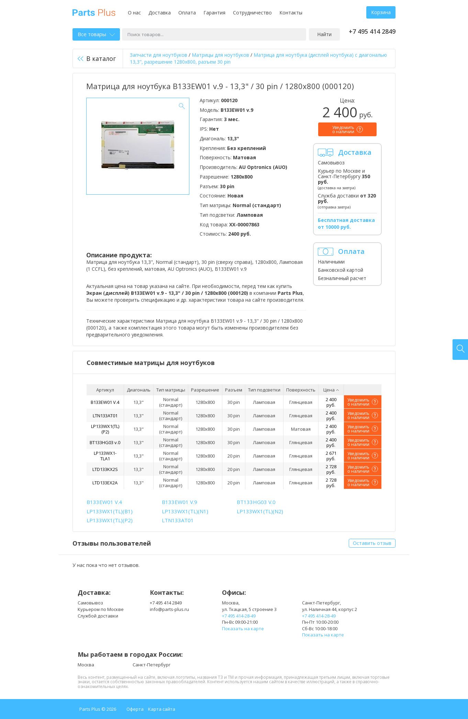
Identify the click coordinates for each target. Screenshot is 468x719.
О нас (134, 12)
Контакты (290, 12)
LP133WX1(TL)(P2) (105, 429)
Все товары (96, 34)
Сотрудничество (252, 12)
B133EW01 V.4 (105, 402)
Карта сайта (161, 709)
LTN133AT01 (105, 415)
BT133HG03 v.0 (105, 442)
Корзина (381, 12)
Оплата (187, 12)
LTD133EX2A (105, 483)
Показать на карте (243, 628)
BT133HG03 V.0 (256, 501)
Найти (324, 34)
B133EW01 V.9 (179, 501)
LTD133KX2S (105, 469)
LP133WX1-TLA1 (105, 456)
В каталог (97, 58)
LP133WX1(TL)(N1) (185, 511)
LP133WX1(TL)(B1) (110, 511)
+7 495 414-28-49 (239, 616)
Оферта (135, 709)
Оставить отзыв (372, 543)
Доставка (159, 12)
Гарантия (214, 12)
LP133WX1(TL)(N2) (260, 511)
